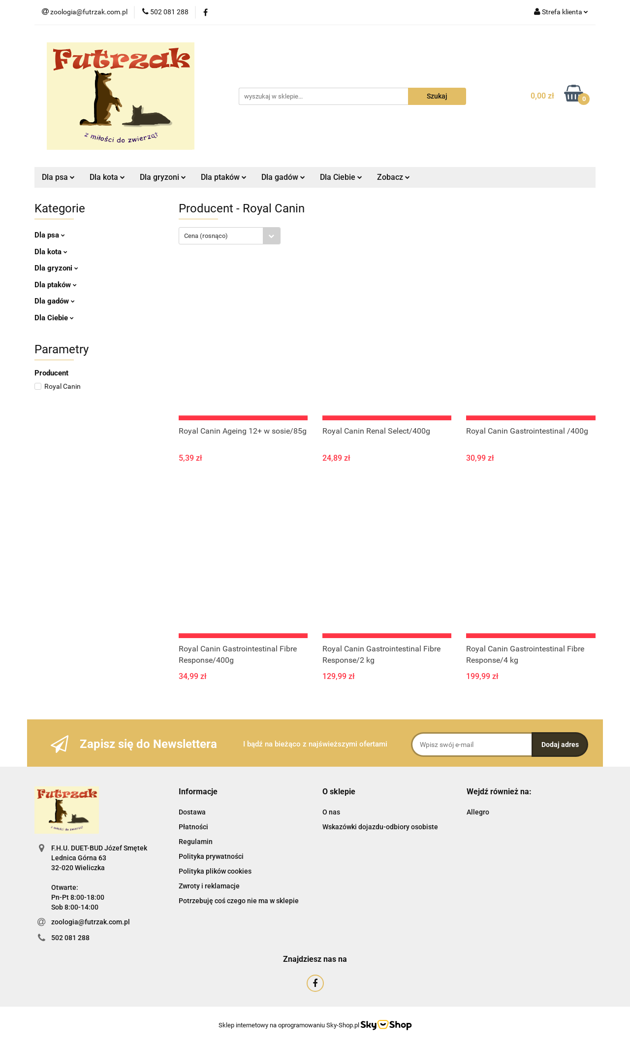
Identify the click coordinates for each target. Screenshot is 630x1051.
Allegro (478, 812)
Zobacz (393, 177)
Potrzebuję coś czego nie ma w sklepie (239, 901)
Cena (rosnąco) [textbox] (206, 235)
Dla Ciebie (341, 177)
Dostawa (192, 812)
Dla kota (107, 177)
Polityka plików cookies (215, 871)
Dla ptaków (224, 177)
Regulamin (196, 842)
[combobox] (230, 235)
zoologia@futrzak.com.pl (90, 922)
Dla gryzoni (163, 177)
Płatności (193, 827)
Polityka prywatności (211, 856)
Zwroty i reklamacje (209, 886)
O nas (331, 812)
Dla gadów (283, 177)
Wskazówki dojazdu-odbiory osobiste (380, 827)
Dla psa (58, 177)
